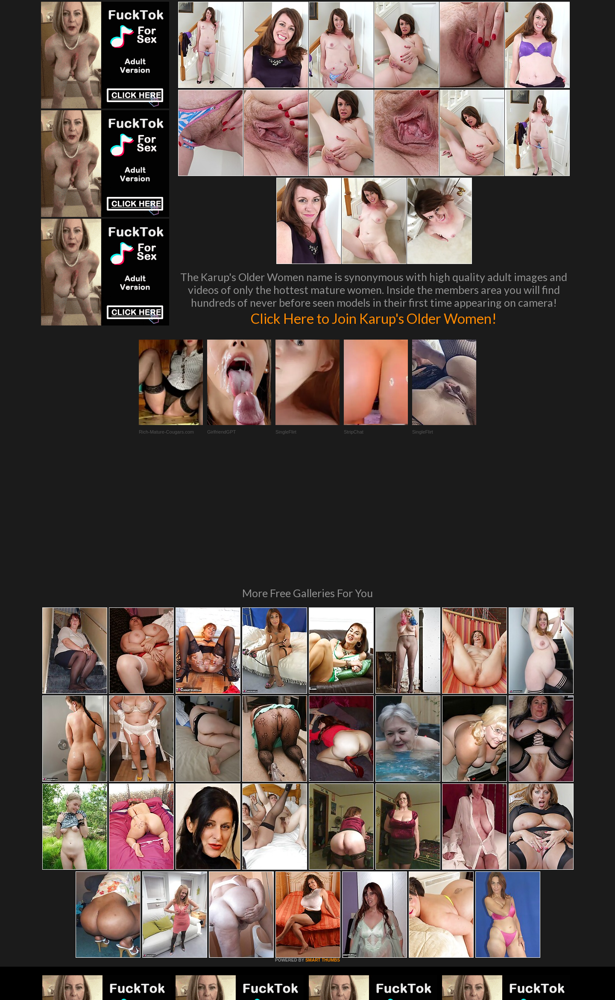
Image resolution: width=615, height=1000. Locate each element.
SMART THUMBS (322, 843)
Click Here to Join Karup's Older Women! (373, 318)
